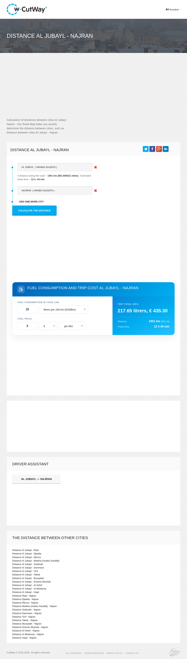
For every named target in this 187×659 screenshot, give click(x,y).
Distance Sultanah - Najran (26, 609)
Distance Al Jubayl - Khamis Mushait (31, 581)
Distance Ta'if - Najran (23, 616)
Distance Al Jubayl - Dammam (28, 567)
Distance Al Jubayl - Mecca (26, 557)
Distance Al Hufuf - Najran (26, 630)
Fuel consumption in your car (38, 302)
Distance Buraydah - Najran (26, 623)
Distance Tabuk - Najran (25, 620)
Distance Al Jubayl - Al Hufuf (27, 585)
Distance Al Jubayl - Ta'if (25, 571)
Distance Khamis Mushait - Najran (30, 627)
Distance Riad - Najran (24, 595)
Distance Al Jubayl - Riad (25, 550)
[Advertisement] (93, 88)
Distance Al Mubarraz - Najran (28, 634)
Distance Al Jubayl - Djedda (26, 553)
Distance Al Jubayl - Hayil (25, 592)
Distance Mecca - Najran (25, 602)
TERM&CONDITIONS (94, 653)
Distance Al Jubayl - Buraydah (28, 578)
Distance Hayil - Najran (24, 637)
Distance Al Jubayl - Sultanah (27, 564)
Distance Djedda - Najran (25, 599)
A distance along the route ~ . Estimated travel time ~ (54, 177)
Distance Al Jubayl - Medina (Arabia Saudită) (35, 560)
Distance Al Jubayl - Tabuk (26, 574)
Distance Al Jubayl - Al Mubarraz (29, 588)
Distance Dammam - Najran (26, 613)
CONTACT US (132, 653)
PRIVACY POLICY (114, 653)
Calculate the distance (34, 210)
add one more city (31, 201)
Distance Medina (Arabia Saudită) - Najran (34, 606)
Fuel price (25, 319)
